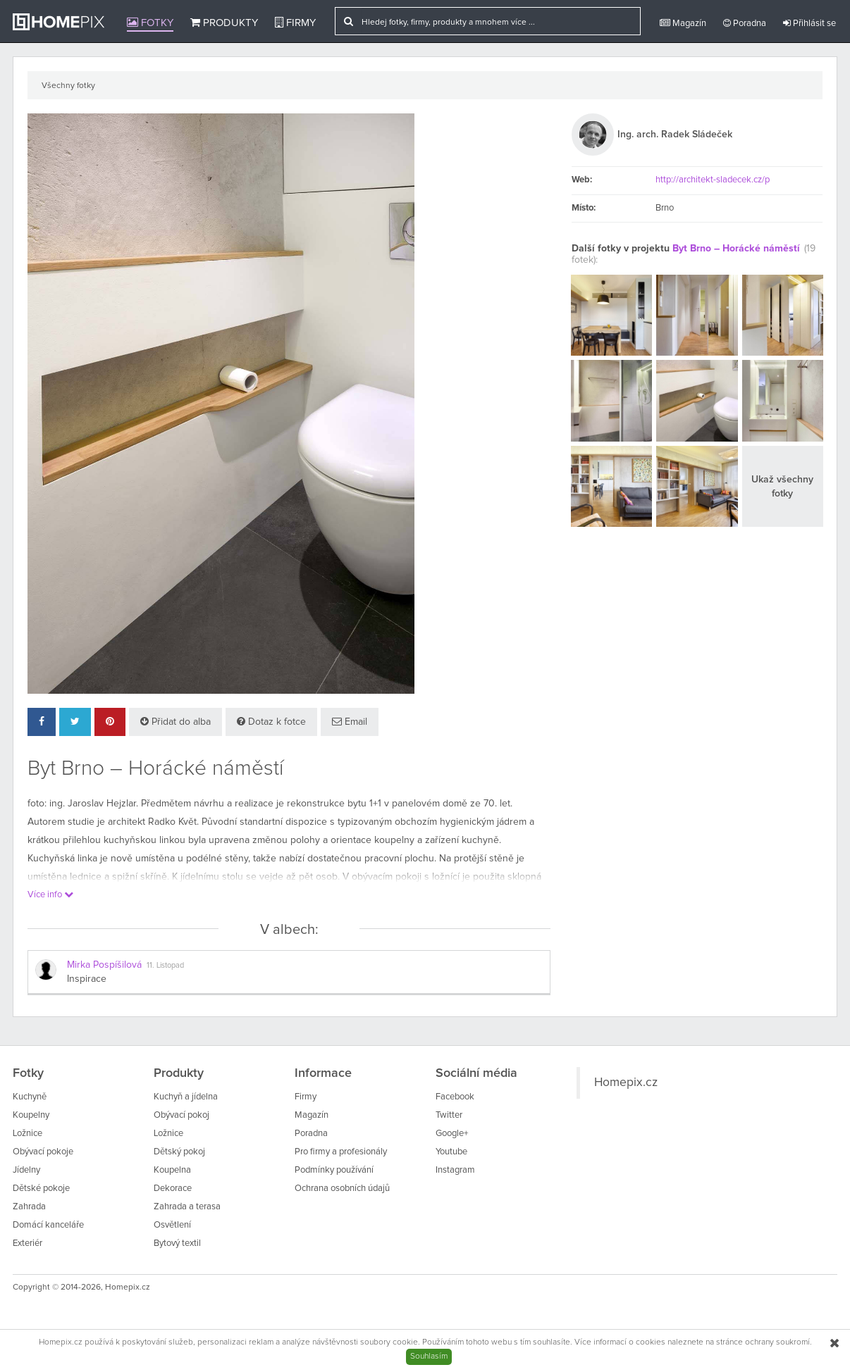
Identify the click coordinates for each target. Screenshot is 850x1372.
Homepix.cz (626, 1082)
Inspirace (86, 979)
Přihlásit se (809, 23)
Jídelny (26, 1170)
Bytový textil (177, 1243)
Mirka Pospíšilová (104, 965)
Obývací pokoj (181, 1115)
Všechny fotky (68, 86)
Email (349, 721)
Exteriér (27, 1243)
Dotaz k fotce (271, 721)
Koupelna (172, 1170)
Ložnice (27, 1133)
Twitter (449, 1115)
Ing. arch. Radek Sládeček (674, 134)
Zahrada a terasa (187, 1206)
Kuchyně (30, 1097)
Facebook (455, 1097)
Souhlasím (429, 1356)
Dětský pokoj (179, 1151)
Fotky (150, 22)
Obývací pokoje (43, 1151)
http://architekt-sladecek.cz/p (712, 180)
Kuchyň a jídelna (186, 1097)
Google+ (452, 1133)
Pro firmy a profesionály (341, 1151)
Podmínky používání (334, 1170)
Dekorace (173, 1188)
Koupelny (31, 1115)
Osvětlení (172, 1225)
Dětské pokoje (41, 1188)
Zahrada (29, 1206)
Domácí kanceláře (48, 1225)
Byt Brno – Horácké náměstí (736, 249)
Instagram (455, 1170)
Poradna (744, 23)
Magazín (683, 23)
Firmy (295, 22)
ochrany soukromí (777, 1342)
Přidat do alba (175, 721)
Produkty (224, 22)
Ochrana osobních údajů (342, 1188)
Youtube (451, 1151)
